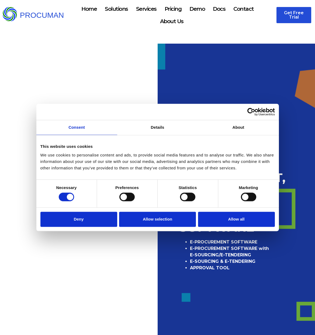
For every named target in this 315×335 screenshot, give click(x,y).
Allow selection (157, 219)
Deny (79, 219)
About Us (172, 21)
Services (146, 9)
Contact (243, 9)
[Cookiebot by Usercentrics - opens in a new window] (251, 112)
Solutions (116, 9)
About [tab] (238, 127)
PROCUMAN (42, 15)
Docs (219, 9)
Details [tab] (157, 127)
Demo (197, 9)
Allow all (236, 219)
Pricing (173, 9)
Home (89, 9)
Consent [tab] (76, 127)
